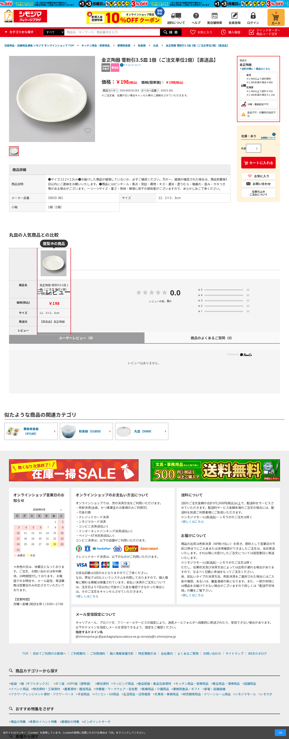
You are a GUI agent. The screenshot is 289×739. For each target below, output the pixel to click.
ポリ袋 (59, 683)
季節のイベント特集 (43, 721)
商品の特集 (18, 721)
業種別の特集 (70, 721)
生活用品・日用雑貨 (136, 694)
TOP (25, 653)
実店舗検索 (214, 22)
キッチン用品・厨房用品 (192, 683)
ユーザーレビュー (77, 337)
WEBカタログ (257, 653)
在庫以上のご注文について (258, 193)
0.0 (175, 293)
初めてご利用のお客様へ (49, 653)
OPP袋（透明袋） (80, 683)
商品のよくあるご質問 (212, 337)
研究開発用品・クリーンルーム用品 (207, 694)
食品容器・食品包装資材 (154, 683)
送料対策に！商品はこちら (256, 68)
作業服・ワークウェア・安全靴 (116, 689)
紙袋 (14, 683)
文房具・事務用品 (167, 694)
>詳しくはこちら (87, 596)
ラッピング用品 (123, 683)
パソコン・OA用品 (106, 694)
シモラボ (266, 694)
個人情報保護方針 (122, 653)
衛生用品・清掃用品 (226, 683)
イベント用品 (20, 689)
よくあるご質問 (187, 653)
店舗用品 (250, 683)
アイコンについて (132, 64)
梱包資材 (103, 683)
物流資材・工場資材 (46, 689)
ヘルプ (196, 22)
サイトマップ (235, 653)
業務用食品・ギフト (186, 689)
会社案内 (167, 653)
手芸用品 (84, 694)
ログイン (253, 22)
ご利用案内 (78, 653)
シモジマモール (245, 694)
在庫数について (268, 137)
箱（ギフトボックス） (36, 683)
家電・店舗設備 (214, 689)
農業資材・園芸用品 (77, 689)
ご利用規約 (97, 653)
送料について (176, 22)
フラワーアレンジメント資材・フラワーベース (42, 694)
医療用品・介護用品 (155, 689)
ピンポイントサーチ (97, 721)
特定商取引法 (147, 653)
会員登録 (235, 22)
